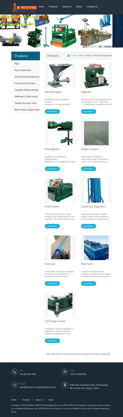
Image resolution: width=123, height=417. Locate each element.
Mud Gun (50, 263)
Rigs (17, 63)
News (79, 6)
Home (41, 6)
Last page (102, 354)
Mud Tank (86, 263)
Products (53, 6)
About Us (67, 6)
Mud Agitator (52, 149)
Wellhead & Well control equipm (26, 97)
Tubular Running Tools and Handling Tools (26, 104)
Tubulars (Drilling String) (26, 90)
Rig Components (23, 70)
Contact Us (92, 6)
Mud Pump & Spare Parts (27, 110)
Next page (94, 354)
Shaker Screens (90, 149)
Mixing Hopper (53, 91)
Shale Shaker (52, 206)
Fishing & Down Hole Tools (25, 84)
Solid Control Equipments (27, 77)
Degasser (86, 91)
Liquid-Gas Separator (93, 206)
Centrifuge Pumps (55, 321)
